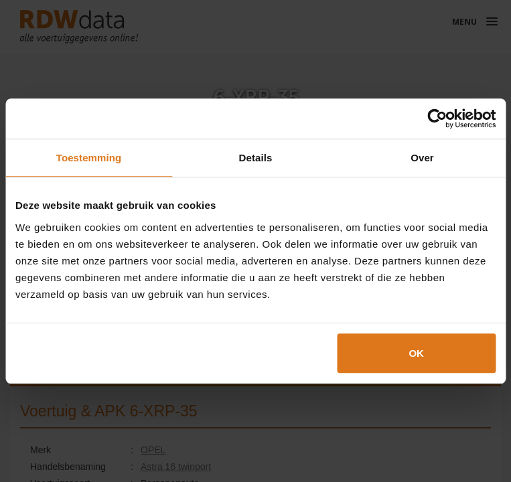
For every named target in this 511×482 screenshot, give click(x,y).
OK (416, 353)
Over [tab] (422, 157)
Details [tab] (256, 157)
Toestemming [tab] (89, 157)
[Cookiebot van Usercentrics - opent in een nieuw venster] (437, 118)
